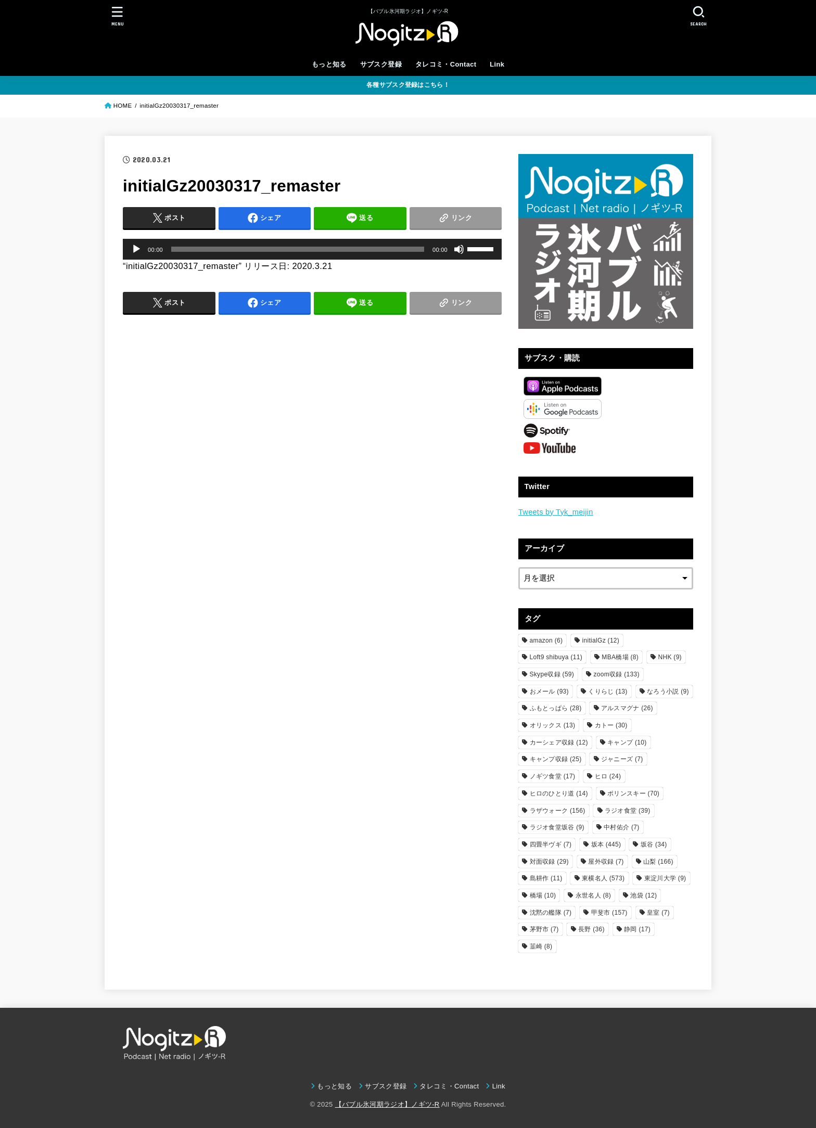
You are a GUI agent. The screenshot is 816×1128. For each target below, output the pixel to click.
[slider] (297, 249)
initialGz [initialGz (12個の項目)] (601, 640)
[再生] (136, 249)
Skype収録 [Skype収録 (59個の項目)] (552, 674)
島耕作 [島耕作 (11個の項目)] (546, 878)
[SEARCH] (698, 16)
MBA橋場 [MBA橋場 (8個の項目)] (620, 657)
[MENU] (118, 16)
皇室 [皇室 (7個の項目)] (658, 912)
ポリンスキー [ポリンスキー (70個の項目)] (633, 793)
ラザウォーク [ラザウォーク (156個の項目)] (557, 810)
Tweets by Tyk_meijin (555, 512)
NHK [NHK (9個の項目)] (669, 657)
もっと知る (329, 64)
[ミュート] (459, 249)
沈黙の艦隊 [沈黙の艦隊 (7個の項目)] (551, 912)
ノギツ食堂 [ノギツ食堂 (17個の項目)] (553, 776)
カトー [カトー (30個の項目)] (611, 725)
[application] (312, 249)
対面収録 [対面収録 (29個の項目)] (549, 861)
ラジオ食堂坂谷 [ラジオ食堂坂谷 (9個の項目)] (557, 827)
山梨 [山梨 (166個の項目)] (658, 861)
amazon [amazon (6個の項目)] (546, 640)
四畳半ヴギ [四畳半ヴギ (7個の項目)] (551, 844)
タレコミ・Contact (446, 64)
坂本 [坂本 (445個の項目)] (606, 844)
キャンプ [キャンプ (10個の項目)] (626, 742)
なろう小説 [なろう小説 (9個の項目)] (668, 691)
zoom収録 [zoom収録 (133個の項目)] (617, 674)
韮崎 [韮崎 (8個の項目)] (541, 946)
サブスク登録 (381, 64)
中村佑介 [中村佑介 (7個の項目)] (621, 827)
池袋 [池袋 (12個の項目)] (643, 895)
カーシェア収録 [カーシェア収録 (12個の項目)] (559, 742)
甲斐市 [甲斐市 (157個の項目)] (609, 912)
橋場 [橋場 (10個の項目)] (543, 895)
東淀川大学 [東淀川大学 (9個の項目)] (665, 878)
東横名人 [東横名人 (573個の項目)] (603, 878)
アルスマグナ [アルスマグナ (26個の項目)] (627, 708)
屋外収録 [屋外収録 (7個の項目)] (605, 861)
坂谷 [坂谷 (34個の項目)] (654, 844)
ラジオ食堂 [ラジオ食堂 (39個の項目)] (628, 810)
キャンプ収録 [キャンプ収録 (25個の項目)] (556, 759)
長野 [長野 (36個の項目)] (591, 929)
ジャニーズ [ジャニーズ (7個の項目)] (622, 759)
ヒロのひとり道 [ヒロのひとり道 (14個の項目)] (559, 793)
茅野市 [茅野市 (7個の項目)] (544, 929)
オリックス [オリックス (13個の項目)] (553, 725)
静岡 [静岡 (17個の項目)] (637, 929)
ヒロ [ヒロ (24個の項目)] (608, 776)
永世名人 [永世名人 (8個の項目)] (593, 895)
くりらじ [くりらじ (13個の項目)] (607, 691)
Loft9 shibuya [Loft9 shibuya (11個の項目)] (556, 657)
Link (497, 64)
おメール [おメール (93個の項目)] (549, 691)
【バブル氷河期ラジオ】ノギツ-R (387, 1104)
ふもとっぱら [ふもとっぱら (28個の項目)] (556, 708)
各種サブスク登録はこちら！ (408, 84)
